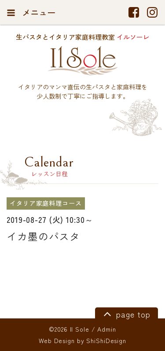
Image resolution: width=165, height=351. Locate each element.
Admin (106, 329)
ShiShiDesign (106, 340)
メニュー (31, 12)
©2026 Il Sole (69, 329)
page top (125, 313)
